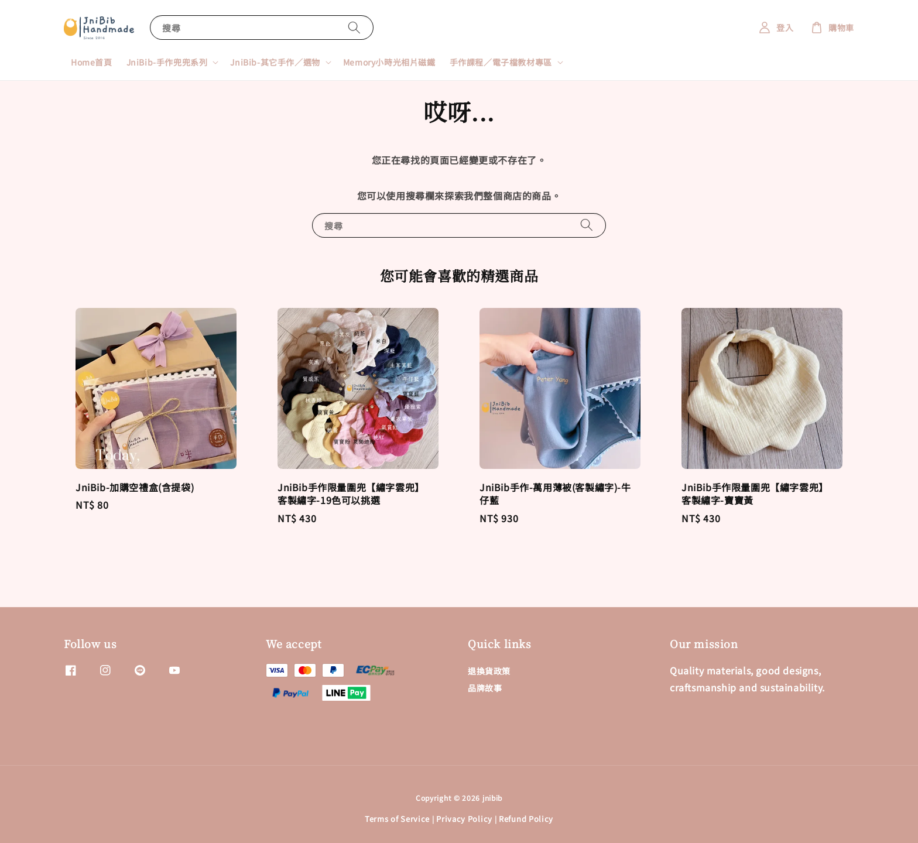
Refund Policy (526, 818)
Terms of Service (397, 818)
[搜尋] (354, 27)
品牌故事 (485, 688)
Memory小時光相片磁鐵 (389, 62)
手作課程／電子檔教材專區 (501, 62)
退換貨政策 (489, 671)
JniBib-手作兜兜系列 (167, 62)
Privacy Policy (464, 818)
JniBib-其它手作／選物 (275, 62)
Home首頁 (91, 62)
